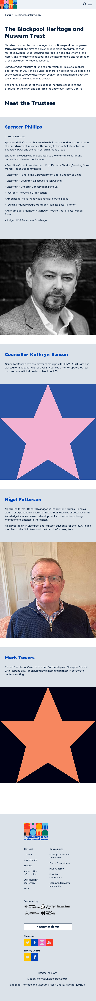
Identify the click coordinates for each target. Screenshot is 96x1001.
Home (8, 15)
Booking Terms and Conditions (59, 856)
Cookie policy (56, 849)
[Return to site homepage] (8, 4)
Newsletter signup (48, 927)
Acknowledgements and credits (59, 884)
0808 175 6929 (48, 973)
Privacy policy (56, 868)
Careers (28, 854)
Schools (28, 865)
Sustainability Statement (31, 881)
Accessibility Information (30, 873)
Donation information (55, 876)
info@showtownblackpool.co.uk (48, 979)
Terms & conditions (59, 863)
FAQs (26, 888)
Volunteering (30, 860)
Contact (28, 849)
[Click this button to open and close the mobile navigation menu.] (90, 4)
